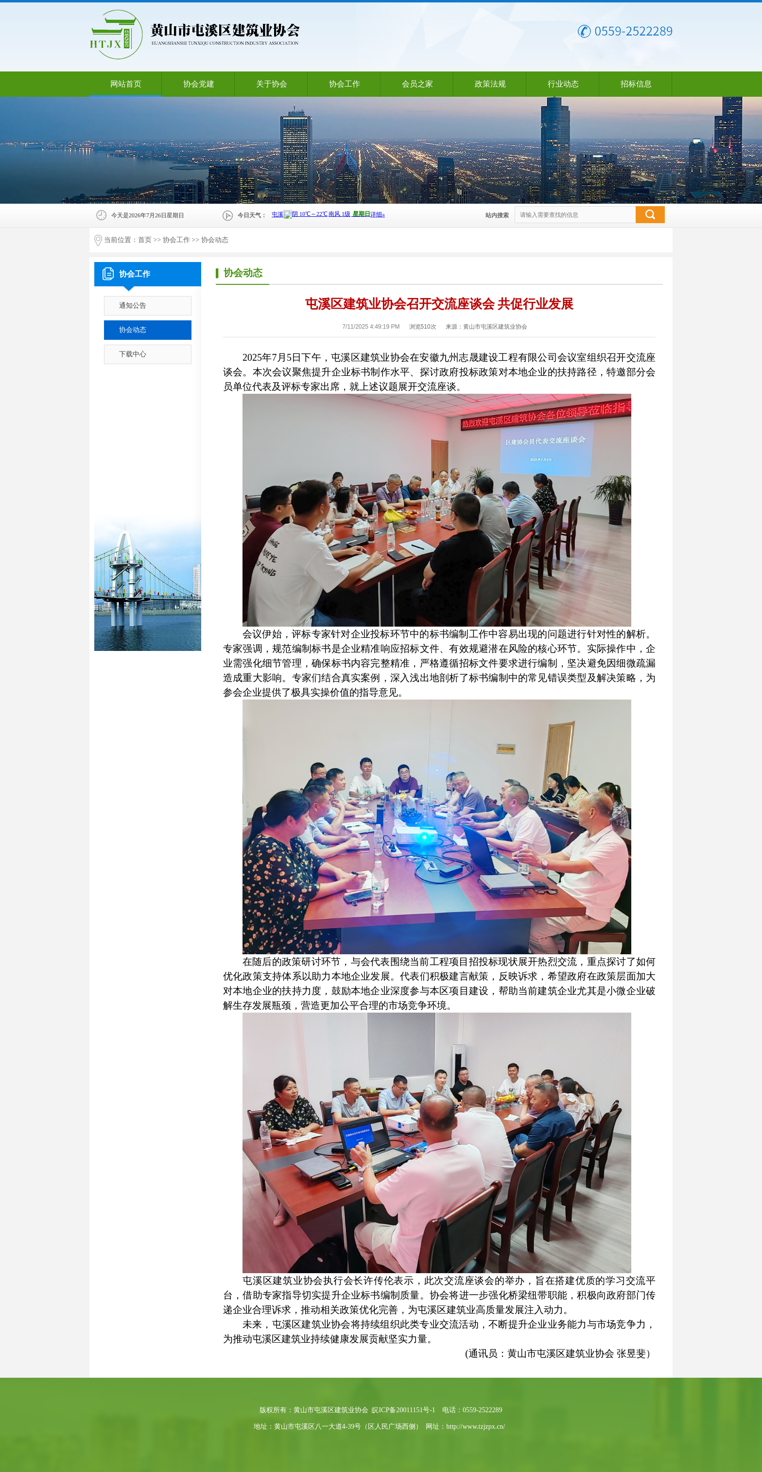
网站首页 (125, 84)
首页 (145, 240)
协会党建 (198, 84)
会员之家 (417, 84)
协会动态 (214, 240)
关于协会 (271, 84)
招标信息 (636, 84)
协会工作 (344, 84)
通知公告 (132, 305)
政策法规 (490, 84)
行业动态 (563, 84)
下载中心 (132, 354)
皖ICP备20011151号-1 (403, 1410)
